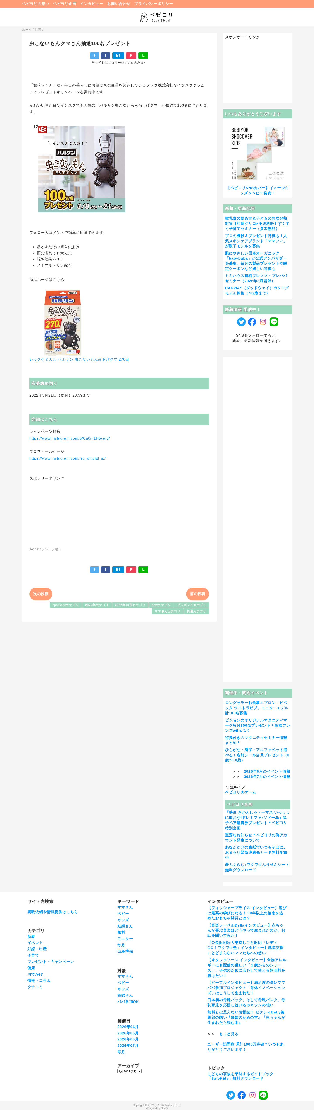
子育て (33, 955)
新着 (31, 937)
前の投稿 (197, 594)
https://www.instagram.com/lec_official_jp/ (67, 458)
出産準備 (125, 951)
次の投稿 (41, 594)
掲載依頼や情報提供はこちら (52, 912)
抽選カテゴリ (196, 611)
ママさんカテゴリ (168, 611)
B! (118, 55)
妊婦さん (125, 926)
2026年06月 (128, 1039)
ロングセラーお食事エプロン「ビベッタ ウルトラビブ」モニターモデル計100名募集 (256, 708)
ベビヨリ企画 (64, 4)
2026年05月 (128, 1033)
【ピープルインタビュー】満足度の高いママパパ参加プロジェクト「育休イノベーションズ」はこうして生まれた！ (246, 988)
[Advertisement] (119, 511)
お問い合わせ (118, 4)
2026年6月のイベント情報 (267, 771)
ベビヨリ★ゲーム (240, 792)
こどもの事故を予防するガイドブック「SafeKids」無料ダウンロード (240, 1076)
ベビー (123, 914)
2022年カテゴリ (97, 605)
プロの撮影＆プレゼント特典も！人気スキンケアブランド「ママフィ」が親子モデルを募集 (256, 241)
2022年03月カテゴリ (130, 605)
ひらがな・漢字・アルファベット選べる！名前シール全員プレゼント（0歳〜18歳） (257, 755)
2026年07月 (128, 1046)
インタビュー (91, 4)
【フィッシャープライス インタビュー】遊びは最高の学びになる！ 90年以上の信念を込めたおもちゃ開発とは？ (247, 913)
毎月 (121, 945)
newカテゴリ (161, 605)
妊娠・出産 (37, 949)
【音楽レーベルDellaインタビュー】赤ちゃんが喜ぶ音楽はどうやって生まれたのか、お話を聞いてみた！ (246, 930)
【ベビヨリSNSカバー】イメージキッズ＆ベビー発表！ (257, 190)
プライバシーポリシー (153, 4)
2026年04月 (128, 1027)
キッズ (123, 920)
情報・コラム (39, 981)
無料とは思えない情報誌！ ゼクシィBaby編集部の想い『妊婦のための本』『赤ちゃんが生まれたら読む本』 (246, 1017)
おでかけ (35, 974)
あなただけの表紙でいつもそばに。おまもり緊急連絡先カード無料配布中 (256, 852)
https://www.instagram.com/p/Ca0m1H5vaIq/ (69, 438)
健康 (31, 968)
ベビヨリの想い (35, 4)
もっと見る (229, 1034)
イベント (35, 943)
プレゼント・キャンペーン (50, 962)
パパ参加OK (128, 1002)
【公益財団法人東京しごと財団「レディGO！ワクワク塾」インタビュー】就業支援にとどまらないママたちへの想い (245, 948)
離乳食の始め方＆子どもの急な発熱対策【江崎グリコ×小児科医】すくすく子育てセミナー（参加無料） (257, 223)
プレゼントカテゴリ (191, 605)
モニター (125, 939)
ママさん (125, 907)
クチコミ (35, 987)
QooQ (164, 1108)
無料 (121, 932)
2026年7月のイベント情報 (267, 777)
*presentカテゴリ (66, 605)
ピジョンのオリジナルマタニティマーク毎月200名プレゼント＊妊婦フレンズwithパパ (257, 725)
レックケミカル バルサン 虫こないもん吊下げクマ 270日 (79, 359)
